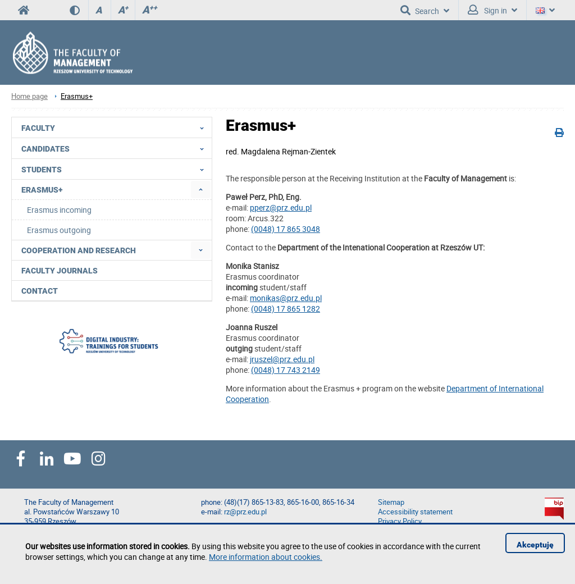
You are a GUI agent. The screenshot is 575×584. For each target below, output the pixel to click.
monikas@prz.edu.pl (286, 298)
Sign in (492, 10)
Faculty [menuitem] (116, 127)
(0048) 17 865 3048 (285, 228)
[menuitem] (201, 189)
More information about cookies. (265, 556)
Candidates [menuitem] (116, 148)
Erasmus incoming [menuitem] (59, 209)
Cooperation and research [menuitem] (78, 250)
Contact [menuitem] (39, 290)
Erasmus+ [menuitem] (41, 189)
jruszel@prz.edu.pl (282, 359)
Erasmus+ (77, 96)
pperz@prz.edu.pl (281, 207)
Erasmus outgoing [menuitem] (59, 230)
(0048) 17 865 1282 (285, 308)
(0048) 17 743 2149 (285, 369)
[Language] (545, 10)
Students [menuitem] (116, 169)
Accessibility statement (415, 512)
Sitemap (391, 502)
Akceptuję (535, 544)
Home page (29, 96)
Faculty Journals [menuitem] (59, 270)
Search (424, 10)
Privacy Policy (400, 521)
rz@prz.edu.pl (245, 512)
